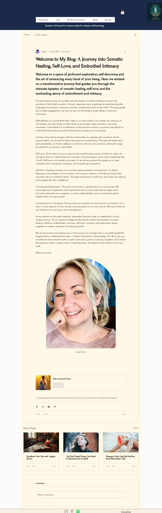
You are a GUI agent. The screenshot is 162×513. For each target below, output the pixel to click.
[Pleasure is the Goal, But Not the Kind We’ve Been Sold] (120, 442)
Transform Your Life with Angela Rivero (40, 457)
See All (136, 428)
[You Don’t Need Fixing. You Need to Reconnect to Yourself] (81, 442)
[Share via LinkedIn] (49, 406)
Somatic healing (41, 35)
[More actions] (124, 51)
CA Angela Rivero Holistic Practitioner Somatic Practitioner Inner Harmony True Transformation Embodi (76, 398)
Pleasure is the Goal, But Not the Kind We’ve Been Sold (120, 457)
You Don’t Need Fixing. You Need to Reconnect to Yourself (81, 457)
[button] (122, 12)
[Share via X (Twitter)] (43, 406)
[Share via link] (55, 406)
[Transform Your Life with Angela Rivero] (41, 442)
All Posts (26, 35)
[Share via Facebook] (37, 406)
